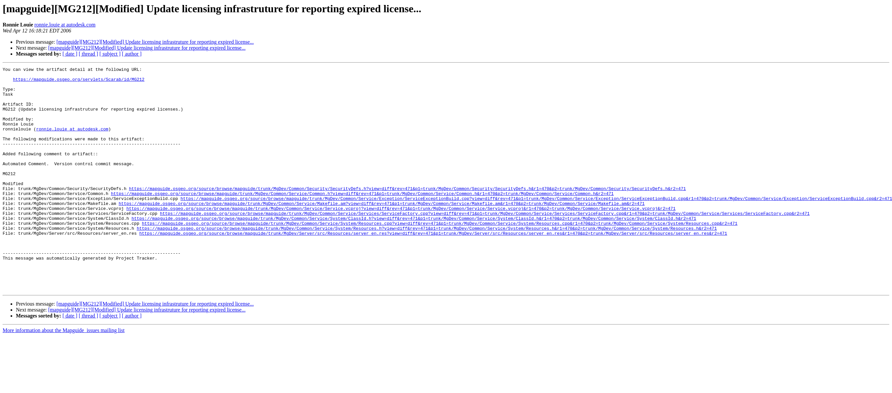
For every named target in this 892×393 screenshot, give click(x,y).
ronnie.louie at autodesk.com (65, 24)
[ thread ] (88, 54)
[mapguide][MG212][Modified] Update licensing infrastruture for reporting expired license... (155, 42)
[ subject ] (110, 54)
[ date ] (69, 54)
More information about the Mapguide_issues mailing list (64, 375)
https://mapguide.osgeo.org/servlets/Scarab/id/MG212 (78, 82)
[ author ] (132, 54)
